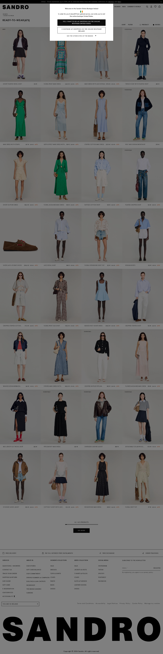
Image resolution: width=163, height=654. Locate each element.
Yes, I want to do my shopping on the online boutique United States (81, 22)
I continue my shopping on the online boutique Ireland (82, 30)
